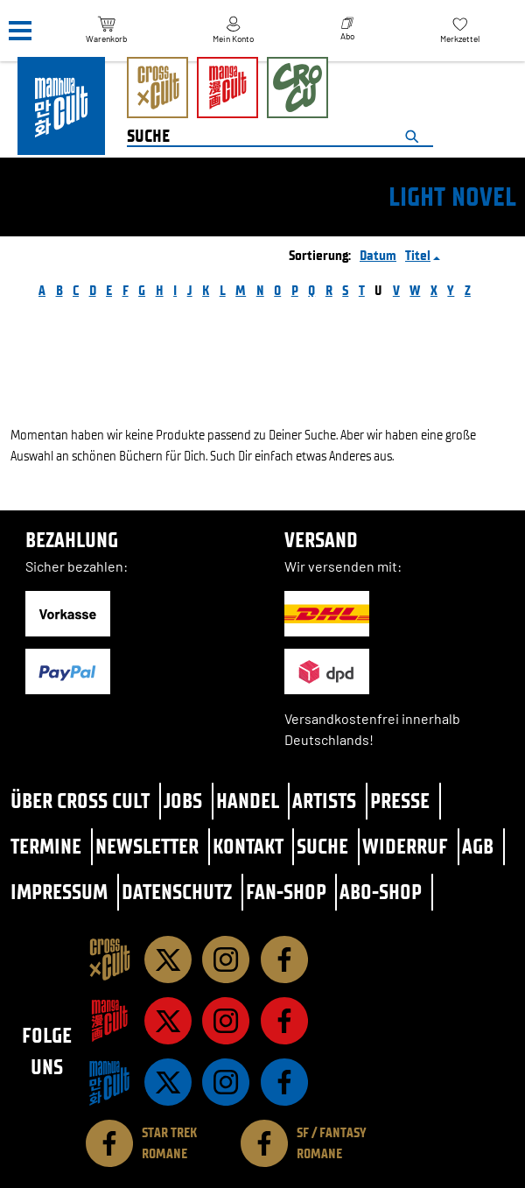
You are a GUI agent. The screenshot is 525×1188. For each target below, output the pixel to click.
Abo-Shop (381, 891)
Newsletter (147, 846)
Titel (417, 255)
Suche (322, 846)
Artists (324, 800)
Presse (400, 800)
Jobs (183, 800)
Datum (378, 255)
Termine (45, 846)
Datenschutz (177, 891)
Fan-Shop (286, 891)
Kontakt (248, 846)
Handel (247, 800)
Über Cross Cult (80, 800)
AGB (478, 846)
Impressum (59, 891)
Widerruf (405, 846)
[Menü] (20, 31)
